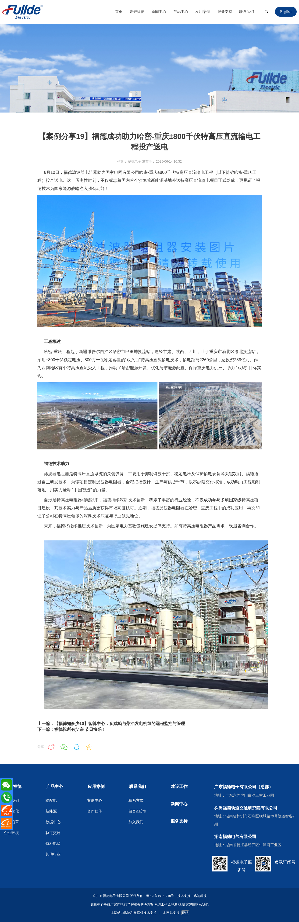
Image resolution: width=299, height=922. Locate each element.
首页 (118, 12)
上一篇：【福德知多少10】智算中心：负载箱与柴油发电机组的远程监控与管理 (111, 723)
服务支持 (224, 12)
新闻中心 (158, 12)
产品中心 (180, 12)
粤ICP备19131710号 (160, 896)
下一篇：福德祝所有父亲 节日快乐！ (71, 729)
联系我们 (246, 12)
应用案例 (202, 12)
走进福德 (136, 12)
